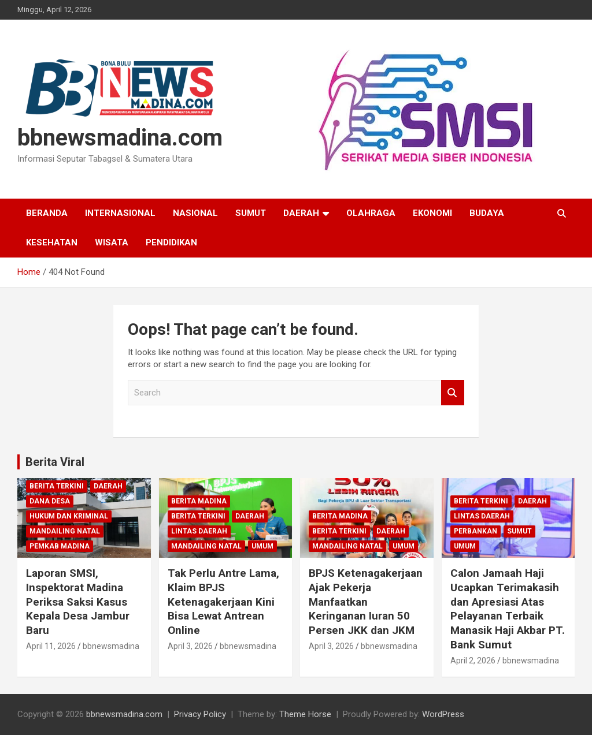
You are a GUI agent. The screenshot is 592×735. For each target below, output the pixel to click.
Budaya (486, 213)
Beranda (47, 213)
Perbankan (475, 531)
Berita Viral (54, 462)
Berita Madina (199, 501)
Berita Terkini (56, 486)
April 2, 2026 (472, 660)
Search (452, 393)
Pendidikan (171, 242)
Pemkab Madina (59, 546)
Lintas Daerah (199, 531)
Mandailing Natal (64, 531)
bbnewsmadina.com (120, 137)
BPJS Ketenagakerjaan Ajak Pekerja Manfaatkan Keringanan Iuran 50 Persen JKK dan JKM (366, 601)
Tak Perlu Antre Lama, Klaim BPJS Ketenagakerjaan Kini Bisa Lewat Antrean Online (223, 601)
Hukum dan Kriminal (68, 516)
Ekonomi (432, 213)
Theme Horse (305, 714)
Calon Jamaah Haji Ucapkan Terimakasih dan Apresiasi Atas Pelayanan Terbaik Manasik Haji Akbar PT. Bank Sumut (507, 608)
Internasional (120, 213)
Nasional (195, 213)
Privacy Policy (200, 714)
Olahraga (370, 213)
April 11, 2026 (51, 646)
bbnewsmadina (111, 646)
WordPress (443, 714)
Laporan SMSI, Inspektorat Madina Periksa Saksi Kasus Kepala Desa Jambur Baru (78, 601)
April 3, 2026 (190, 646)
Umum (262, 546)
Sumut (250, 213)
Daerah (301, 213)
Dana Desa (49, 501)
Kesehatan (51, 242)
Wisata (111, 242)
